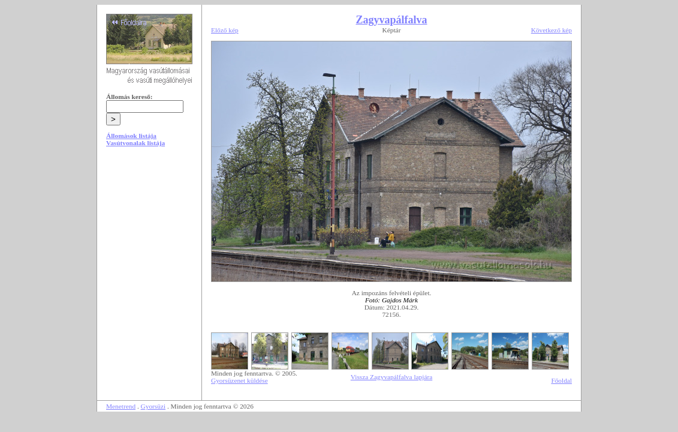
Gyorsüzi (153, 406)
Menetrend (120, 406)
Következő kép (551, 30)
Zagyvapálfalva (391, 20)
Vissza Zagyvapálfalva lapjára (391, 376)
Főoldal (561, 380)
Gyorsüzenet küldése (239, 380)
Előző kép (225, 30)
